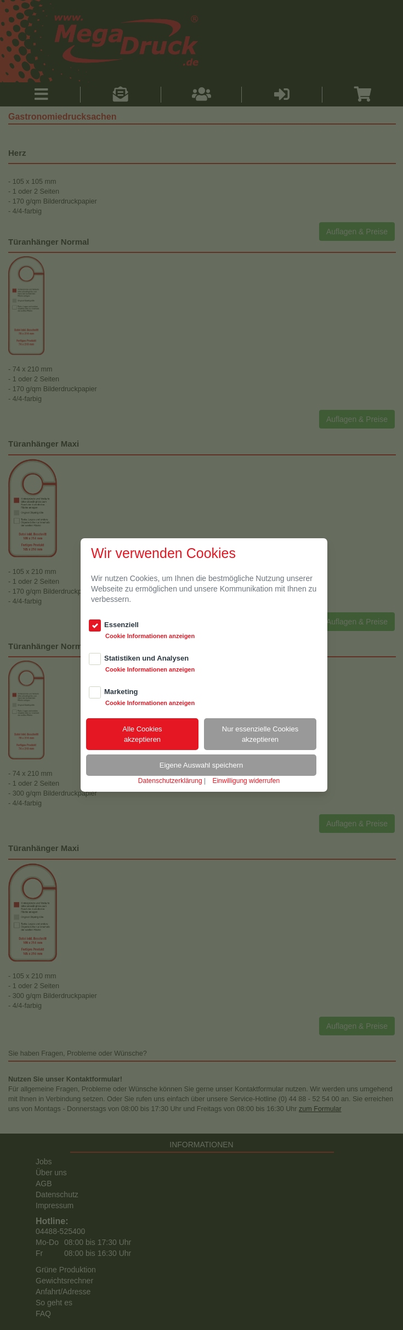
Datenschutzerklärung (170, 781)
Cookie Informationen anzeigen (150, 636)
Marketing (121, 691)
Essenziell (121, 625)
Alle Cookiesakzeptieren (142, 734)
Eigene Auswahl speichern (201, 765)
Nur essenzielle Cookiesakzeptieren (260, 734)
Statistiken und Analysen (146, 658)
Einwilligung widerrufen (246, 781)
